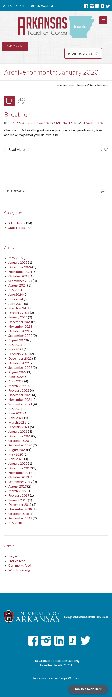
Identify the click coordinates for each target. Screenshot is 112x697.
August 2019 (17, 486)
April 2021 (15, 418)
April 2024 (15, 303)
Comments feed (19, 565)
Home (79, 85)
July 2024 (15, 290)
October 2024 (18, 276)
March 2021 (17, 422)
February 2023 (18, 354)
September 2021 (20, 404)
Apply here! (15, 46)
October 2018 (18, 514)
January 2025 (17, 262)
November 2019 (20, 472)
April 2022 (15, 381)
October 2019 (18, 477)
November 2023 (20, 326)
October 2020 (18, 440)
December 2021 (20, 395)
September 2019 (20, 482)
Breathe (15, 114)
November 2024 (20, 271)
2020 (90, 85)
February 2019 (18, 495)
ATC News (16, 223)
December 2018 (20, 504)
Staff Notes (63, 122)
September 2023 (20, 335)
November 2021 (20, 399)
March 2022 (17, 386)
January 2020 (17, 463)
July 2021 (15, 408)
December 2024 (20, 267)
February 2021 (18, 427)
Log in (12, 556)
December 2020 (20, 436)
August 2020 (17, 450)
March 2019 (17, 491)
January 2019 (17, 500)
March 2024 (17, 308)
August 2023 (17, 340)
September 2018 (20, 518)
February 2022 (18, 390)
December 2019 (20, 468)
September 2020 (20, 445)
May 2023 (15, 349)
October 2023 (18, 331)
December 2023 (20, 322)
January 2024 (17, 317)
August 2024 (17, 285)
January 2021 (17, 431)
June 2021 (15, 413)
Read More (17, 149)
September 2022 (20, 367)
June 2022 (15, 377)
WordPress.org (19, 570)
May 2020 (15, 454)
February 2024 (18, 313)
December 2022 (20, 358)
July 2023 (15, 345)
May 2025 (15, 258)
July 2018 (15, 523)
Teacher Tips (92, 122)
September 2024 (20, 281)
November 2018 (20, 509)
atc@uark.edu (45, 6)
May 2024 (15, 299)
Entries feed (16, 561)
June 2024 (15, 294)
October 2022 (18, 363)
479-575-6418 (16, 6)
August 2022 (17, 372)
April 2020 (15, 459)
